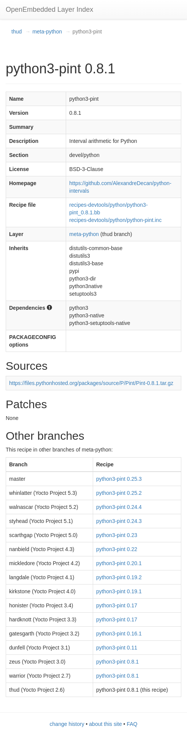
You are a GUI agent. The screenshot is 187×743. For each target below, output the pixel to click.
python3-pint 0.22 (116, 549)
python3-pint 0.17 (116, 605)
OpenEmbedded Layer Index (49, 9)
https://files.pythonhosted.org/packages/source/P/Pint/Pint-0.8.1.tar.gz (91, 383)
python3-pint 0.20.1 (119, 563)
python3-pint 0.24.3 (119, 521)
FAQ (132, 724)
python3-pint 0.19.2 (119, 577)
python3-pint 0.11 (116, 648)
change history (67, 724)
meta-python (47, 32)
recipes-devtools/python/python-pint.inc (115, 220)
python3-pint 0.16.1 (119, 634)
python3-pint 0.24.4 (119, 507)
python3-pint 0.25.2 (119, 493)
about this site (105, 724)
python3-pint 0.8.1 (117, 662)
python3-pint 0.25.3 (119, 479)
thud (16, 32)
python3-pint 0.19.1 (119, 591)
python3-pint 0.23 (116, 535)
